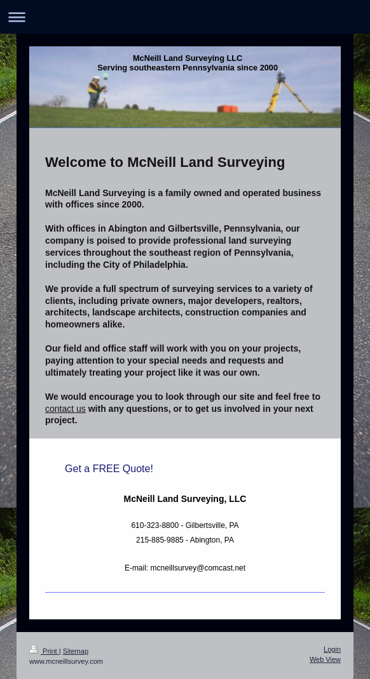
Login (332, 649)
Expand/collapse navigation (185, 16)
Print (44, 651)
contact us (65, 409)
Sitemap (75, 651)
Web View (325, 659)
